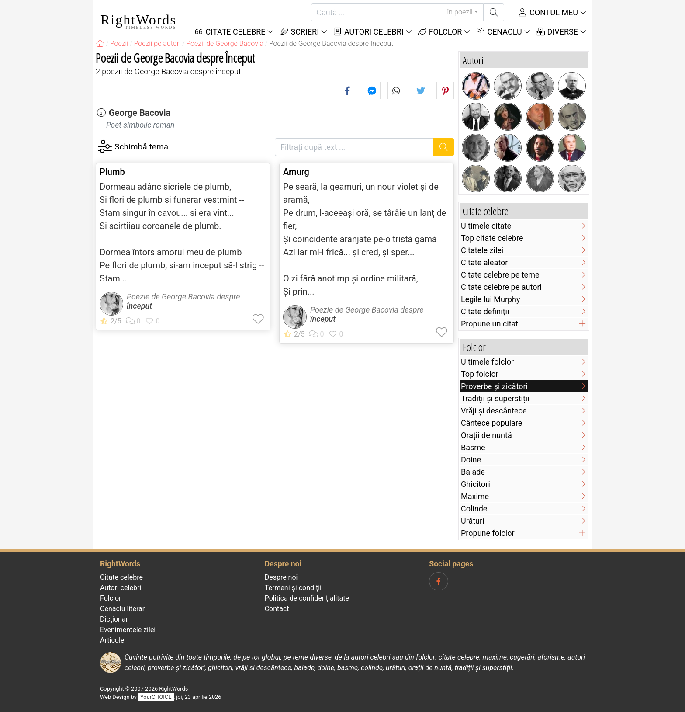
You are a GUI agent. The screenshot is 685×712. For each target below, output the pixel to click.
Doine (471, 459)
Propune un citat (489, 323)
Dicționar (114, 619)
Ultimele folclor (487, 361)
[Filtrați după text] (354, 147)
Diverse (557, 31)
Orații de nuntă (486, 435)
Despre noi (281, 577)
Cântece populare (491, 422)
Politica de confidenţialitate (307, 598)
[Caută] (376, 12)
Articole (112, 640)
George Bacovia (139, 113)
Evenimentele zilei (128, 629)
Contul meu (548, 12)
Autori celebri (368, 31)
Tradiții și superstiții (495, 398)
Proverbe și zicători (494, 386)
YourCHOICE (155, 697)
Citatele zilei (482, 250)
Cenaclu (498, 31)
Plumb (112, 172)
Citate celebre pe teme (500, 274)
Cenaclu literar (122, 608)
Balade (473, 471)
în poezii (460, 12)
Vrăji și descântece (494, 410)
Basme (473, 447)
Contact (277, 608)
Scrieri (299, 31)
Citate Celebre (230, 31)
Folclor (439, 31)
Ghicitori (475, 484)
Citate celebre (121, 577)
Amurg (296, 172)
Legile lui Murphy (490, 299)
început (139, 305)
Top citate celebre (492, 238)
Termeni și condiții (293, 587)
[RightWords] (100, 43)
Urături (472, 520)
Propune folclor (488, 533)
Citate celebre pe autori (501, 287)
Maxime (475, 496)
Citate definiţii (485, 311)
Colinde (474, 508)
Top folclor (479, 374)
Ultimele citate (486, 225)
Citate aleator (484, 262)
